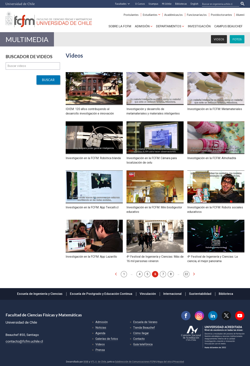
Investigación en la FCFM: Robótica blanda (93, 158)
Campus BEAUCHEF (228, 26)
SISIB (86, 361)
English (194, 3)
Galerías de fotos (106, 339)
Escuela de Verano (145, 322)
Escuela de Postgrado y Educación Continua (101, 294)
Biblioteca (226, 294)
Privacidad (178, 361)
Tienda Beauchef (144, 327)
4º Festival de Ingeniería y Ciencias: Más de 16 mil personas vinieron (155, 259)
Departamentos (168, 26)
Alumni (240, 14)
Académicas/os (173, 14)
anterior (116, 274)
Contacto (139, 339)
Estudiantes (150, 14)
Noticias (100, 327)
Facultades (120, 3)
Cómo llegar (141, 333)
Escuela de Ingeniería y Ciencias (39, 294)
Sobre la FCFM (119, 26)
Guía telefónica (143, 344)
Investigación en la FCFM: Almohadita (211, 158)
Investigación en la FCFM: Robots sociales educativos (215, 210)
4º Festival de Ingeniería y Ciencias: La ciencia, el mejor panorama (212, 259)
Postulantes (131, 14)
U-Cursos (140, 3)
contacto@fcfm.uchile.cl (24, 341)
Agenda (100, 333)
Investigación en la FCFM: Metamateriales (214, 109)
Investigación (199, 26)
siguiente (194, 274)
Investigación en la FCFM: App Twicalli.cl (92, 207)
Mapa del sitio (164, 361)
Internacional (172, 294)
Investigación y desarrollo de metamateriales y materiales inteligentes (153, 111)
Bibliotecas (181, 3)
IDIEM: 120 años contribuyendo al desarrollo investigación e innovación (90, 111)
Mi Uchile (167, 3)
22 (186, 274)
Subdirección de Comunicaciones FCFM (135, 361)
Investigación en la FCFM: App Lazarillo (91, 256)
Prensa (100, 350)
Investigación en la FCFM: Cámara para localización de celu (151, 160)
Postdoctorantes (221, 14)
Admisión (142, 26)
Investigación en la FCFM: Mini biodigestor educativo (154, 210)
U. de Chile (100, 361)
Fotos (237, 39)
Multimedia (27, 39)
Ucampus (153, 3)
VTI (92, 361)
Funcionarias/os (197, 14)
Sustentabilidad (200, 294)
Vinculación (148, 294)
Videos (219, 39)
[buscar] (218, 4)
